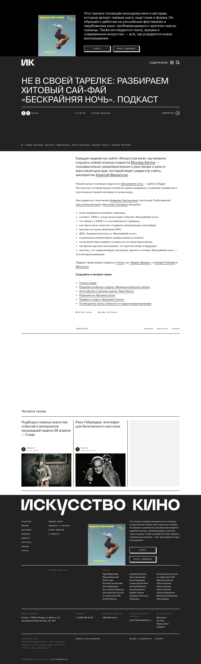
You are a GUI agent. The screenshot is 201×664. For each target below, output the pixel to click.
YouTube (160, 620)
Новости (31, 450)
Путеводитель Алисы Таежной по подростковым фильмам (115, 303)
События (25, 534)
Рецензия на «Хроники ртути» (97, 295)
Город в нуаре (88, 283)
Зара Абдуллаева (110, 574)
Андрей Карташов (138, 574)
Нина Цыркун (163, 599)
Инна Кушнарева (137, 580)
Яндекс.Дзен (163, 624)
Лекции (34, 113)
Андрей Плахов (137, 592)
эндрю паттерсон (108, 312)
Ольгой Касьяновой (88, 204)
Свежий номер (55, 522)
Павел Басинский (111, 577)
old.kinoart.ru (59, 659)
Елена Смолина (164, 583)
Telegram (161, 627)
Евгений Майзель (138, 586)
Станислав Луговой (139, 583)
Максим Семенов (165, 580)
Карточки (26, 542)
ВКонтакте (161, 617)
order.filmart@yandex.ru (140, 620)
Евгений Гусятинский (112, 583)
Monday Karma (143, 163)
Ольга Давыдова (110, 586)
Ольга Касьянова (137, 577)
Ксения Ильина (110, 599)
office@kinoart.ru (110, 617)
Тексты (84, 450)
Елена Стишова (164, 586)
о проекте (53, 534)
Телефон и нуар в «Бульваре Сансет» (101, 299)
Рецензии (26, 522)
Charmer (159, 639)
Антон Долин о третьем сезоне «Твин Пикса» (106, 291)
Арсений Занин (88, 453)
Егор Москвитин (137, 589)
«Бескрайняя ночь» (132, 184)
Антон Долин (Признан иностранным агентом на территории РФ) (113, 592)
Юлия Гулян (108, 580)
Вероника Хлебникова (167, 596)
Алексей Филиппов (100, 113)
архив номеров (56, 530)
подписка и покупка (59, 526)
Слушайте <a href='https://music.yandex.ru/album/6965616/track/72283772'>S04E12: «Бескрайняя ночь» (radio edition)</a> (100, 129)
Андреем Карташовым (124, 200)
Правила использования (87, 639)
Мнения (25, 526)
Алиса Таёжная (164, 589)
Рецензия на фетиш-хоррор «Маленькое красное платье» (114, 287)
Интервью (26, 530)
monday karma (85, 312)
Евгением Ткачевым (115, 204)
